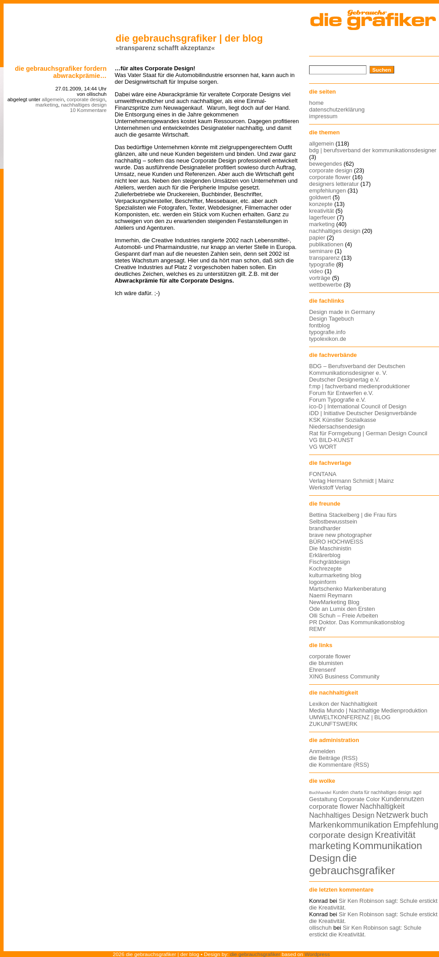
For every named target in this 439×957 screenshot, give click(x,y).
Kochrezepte (325, 568)
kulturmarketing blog (335, 575)
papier (317, 237)
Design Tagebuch (331, 318)
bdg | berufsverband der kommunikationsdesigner (372, 150)
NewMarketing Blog (334, 602)
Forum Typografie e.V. (337, 399)
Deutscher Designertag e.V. (344, 379)
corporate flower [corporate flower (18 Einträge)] (333, 806)
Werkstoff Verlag (330, 487)
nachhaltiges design (84, 104)
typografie (322, 264)
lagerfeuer (322, 217)
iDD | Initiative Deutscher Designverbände (363, 413)
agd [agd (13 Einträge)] (417, 792)
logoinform (322, 582)
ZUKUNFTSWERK (333, 724)
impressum (323, 116)
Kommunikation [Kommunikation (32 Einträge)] (387, 845)
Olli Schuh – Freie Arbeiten (343, 615)
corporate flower (330, 177)
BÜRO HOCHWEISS (336, 541)
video (316, 271)
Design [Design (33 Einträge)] (325, 858)
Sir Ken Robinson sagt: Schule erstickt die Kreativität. (365, 931)
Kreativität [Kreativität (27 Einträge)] (395, 835)
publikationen (326, 244)
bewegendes (325, 163)
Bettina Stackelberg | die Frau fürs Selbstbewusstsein (353, 518)
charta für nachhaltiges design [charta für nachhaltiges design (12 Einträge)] (380, 792)
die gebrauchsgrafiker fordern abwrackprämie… (61, 72)
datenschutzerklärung (337, 109)
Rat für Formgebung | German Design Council (368, 433)
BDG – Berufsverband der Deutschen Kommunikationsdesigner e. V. (357, 369)
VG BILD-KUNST (331, 440)
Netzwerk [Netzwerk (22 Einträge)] (392, 815)
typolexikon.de (327, 338)
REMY (317, 629)
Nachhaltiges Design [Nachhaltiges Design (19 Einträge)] (341, 815)
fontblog (319, 325)
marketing (46, 104)
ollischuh (320, 927)
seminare (321, 251)
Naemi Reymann (330, 595)
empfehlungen (327, 190)
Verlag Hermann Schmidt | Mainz (351, 480)
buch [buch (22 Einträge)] (419, 815)
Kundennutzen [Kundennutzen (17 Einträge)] (402, 799)
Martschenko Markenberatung (347, 588)
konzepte (321, 204)
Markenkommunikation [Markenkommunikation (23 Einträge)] (350, 824)
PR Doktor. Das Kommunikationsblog (357, 622)
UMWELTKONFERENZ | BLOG (350, 717)
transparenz (324, 257)
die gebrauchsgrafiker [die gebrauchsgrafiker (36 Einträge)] (352, 864)
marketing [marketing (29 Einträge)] (330, 846)
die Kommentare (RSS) (339, 764)
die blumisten (326, 663)
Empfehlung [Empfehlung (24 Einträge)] (416, 824)
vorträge (320, 278)
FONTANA (322, 474)
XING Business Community (344, 676)
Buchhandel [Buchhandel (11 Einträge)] (320, 792)
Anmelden (322, 751)
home (316, 102)
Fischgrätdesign (329, 561)
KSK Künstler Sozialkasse (342, 419)
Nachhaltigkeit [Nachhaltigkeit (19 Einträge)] (382, 806)
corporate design (86, 99)
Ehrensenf (322, 669)
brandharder (325, 528)
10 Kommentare (88, 110)
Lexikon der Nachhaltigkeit (343, 703)
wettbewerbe (325, 284)
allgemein (53, 99)
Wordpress (317, 954)
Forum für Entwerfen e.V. (341, 393)
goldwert (320, 197)
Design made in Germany (342, 312)
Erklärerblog (324, 555)
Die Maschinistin (330, 548)
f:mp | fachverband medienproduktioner (359, 386)
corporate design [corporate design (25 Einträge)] (341, 835)
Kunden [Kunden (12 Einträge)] (341, 792)
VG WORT (323, 446)
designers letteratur (334, 183)
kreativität (321, 210)
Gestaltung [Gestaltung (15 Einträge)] (323, 799)
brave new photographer (340, 535)
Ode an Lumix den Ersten (342, 608)
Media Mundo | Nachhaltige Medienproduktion (368, 710)
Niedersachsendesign (337, 426)
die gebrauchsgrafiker (255, 954)
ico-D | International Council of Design (357, 406)
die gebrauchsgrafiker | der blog (189, 38)
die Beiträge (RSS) (333, 758)
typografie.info (327, 332)
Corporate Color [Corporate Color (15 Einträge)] (359, 799)
